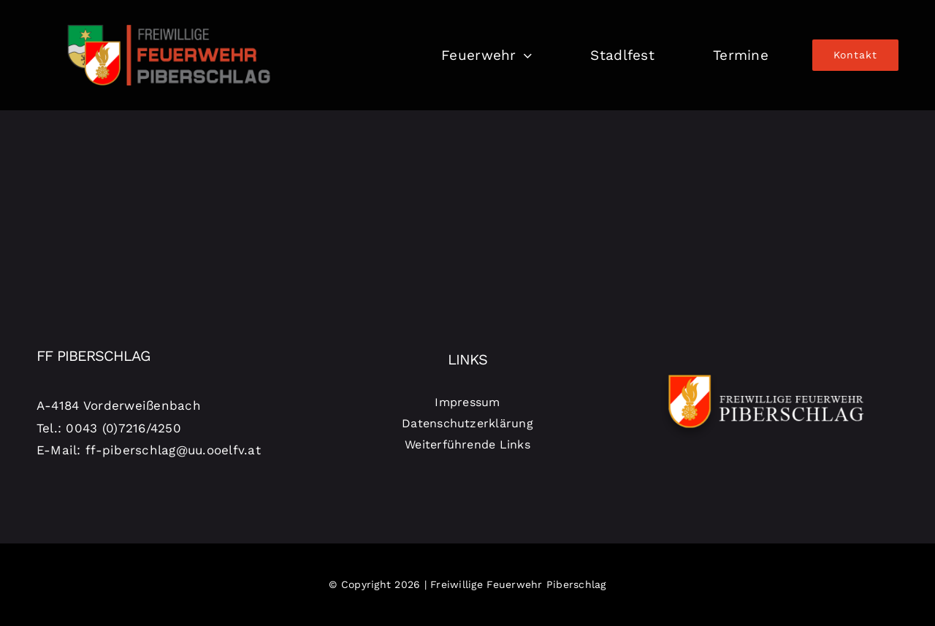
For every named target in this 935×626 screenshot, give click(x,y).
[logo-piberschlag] (169, 16)
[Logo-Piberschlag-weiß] (766, 372)
